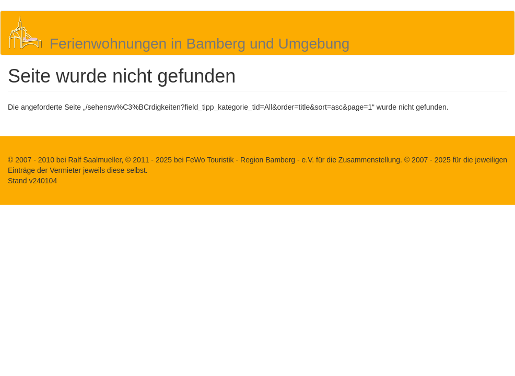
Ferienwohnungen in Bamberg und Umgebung (199, 44)
